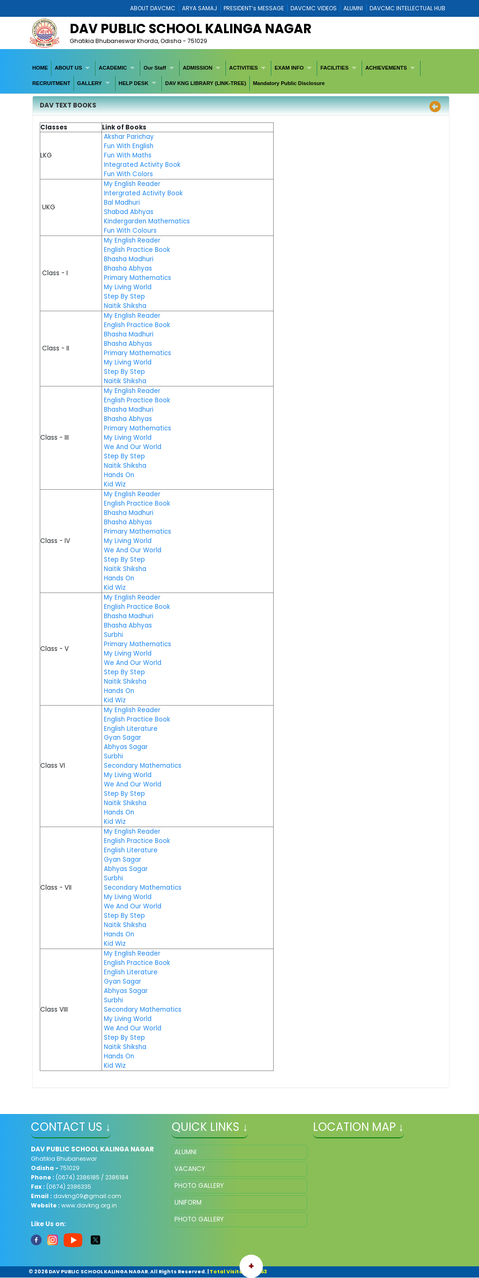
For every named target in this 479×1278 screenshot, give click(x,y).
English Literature (131, 728)
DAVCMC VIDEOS (313, 8)
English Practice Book (137, 249)
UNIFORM (188, 1202)
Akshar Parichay (129, 136)
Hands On (119, 475)
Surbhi (113, 634)
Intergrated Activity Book (143, 193)
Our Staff (155, 68)
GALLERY (89, 83)
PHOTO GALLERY (199, 1185)
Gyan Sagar (122, 737)
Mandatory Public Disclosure (289, 83)
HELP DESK (134, 83)
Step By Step (124, 296)
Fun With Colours (130, 230)
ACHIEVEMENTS (386, 68)
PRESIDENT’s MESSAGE (254, 8)
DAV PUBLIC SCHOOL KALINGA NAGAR (191, 29)
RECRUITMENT (51, 83)
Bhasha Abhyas (128, 268)
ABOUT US (68, 68)
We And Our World (132, 447)
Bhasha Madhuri (128, 259)
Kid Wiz (115, 484)
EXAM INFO (289, 68)
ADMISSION (197, 68)
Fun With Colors (128, 174)
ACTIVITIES (243, 68)
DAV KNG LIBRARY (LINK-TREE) (205, 83)
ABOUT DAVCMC (152, 8)
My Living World (128, 287)
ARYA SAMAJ (199, 8)
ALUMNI (353, 8)
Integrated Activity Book (142, 164)
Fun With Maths (128, 155)
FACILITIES (334, 68)
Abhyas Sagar (126, 747)
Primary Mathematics (137, 277)
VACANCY (189, 1168)
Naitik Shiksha (125, 305)
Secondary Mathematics (142, 765)
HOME (40, 68)
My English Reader (132, 183)
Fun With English (128, 146)
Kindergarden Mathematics (147, 221)
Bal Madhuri (122, 202)
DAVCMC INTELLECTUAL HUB (407, 8)
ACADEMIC (113, 68)
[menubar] (239, 76)
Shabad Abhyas (128, 211)
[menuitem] (40, 68)
